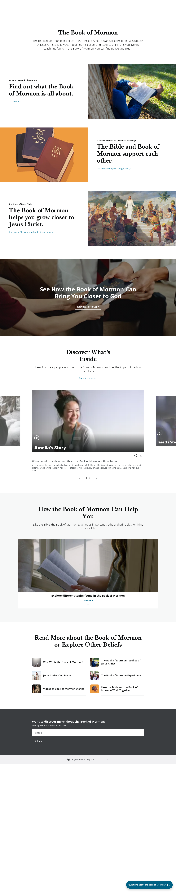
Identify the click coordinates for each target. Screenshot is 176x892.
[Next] (96, 478)
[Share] (135, 455)
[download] (141, 455)
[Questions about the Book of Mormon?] (149, 885)
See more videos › (88, 378)
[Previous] (79, 478)
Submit (38, 741)
